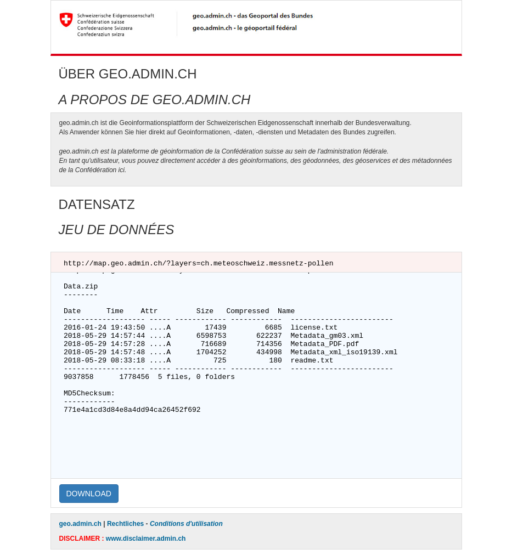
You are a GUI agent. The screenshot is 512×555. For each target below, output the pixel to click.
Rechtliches (125, 524)
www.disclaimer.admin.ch (146, 538)
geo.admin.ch (80, 524)
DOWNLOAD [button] (88, 493)
